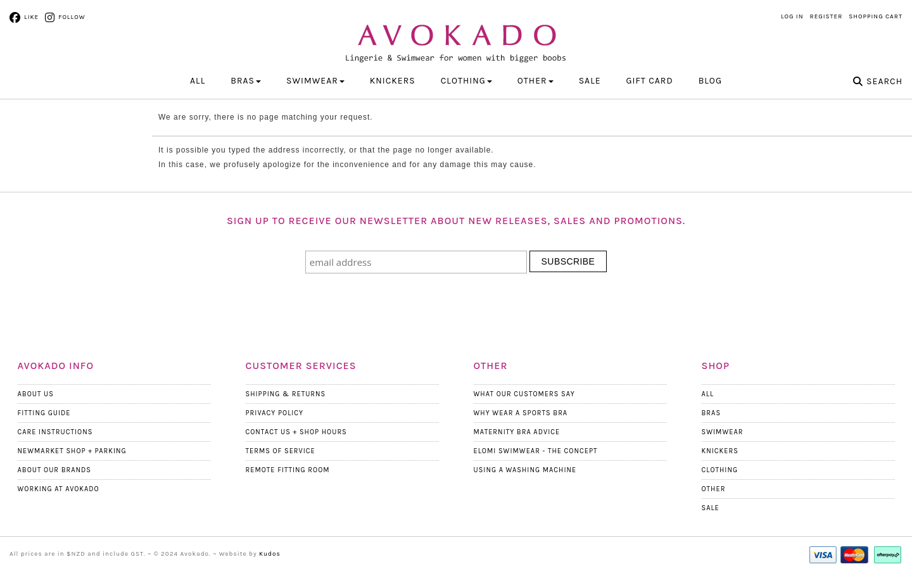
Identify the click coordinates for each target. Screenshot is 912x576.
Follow (71, 17)
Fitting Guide (44, 413)
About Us (36, 394)
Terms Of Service (280, 451)
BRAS (246, 80)
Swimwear (723, 432)
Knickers (720, 451)
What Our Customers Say (524, 394)
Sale (590, 80)
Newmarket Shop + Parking (72, 451)
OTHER (535, 80)
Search (884, 81)
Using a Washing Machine (525, 470)
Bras (711, 413)
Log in (792, 16)
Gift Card (649, 80)
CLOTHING (466, 80)
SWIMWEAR (315, 80)
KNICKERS (392, 80)
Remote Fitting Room (288, 470)
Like (31, 17)
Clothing (720, 470)
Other (714, 489)
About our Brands (55, 470)
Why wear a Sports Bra (521, 413)
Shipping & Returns (286, 394)
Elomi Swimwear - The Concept (536, 451)
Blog (710, 80)
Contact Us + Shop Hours (296, 432)
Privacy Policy (275, 413)
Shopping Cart (875, 16)
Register (826, 16)
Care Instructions (55, 432)
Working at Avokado (58, 489)
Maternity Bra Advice (517, 432)
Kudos (270, 554)
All (197, 80)
